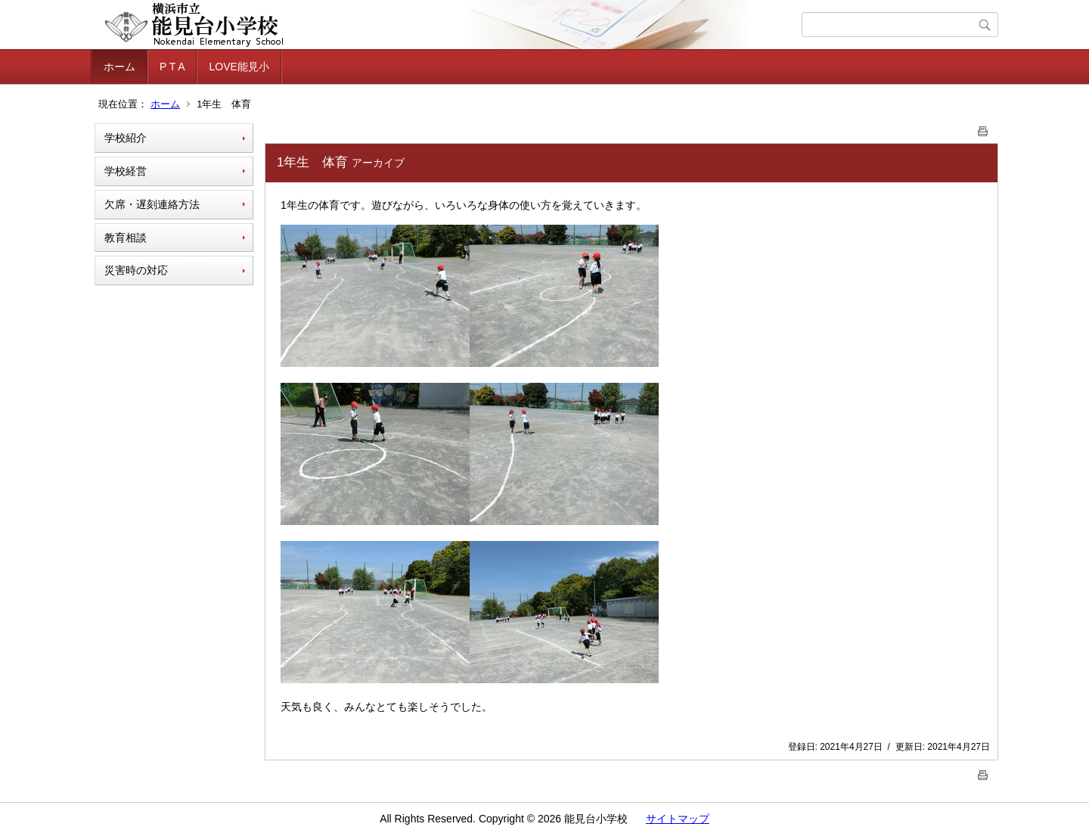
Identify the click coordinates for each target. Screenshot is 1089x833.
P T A (172, 67)
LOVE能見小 (238, 67)
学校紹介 (125, 138)
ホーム (119, 67)
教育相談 (125, 238)
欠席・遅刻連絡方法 (152, 204)
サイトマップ (677, 819)
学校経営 (125, 171)
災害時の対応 (136, 270)
